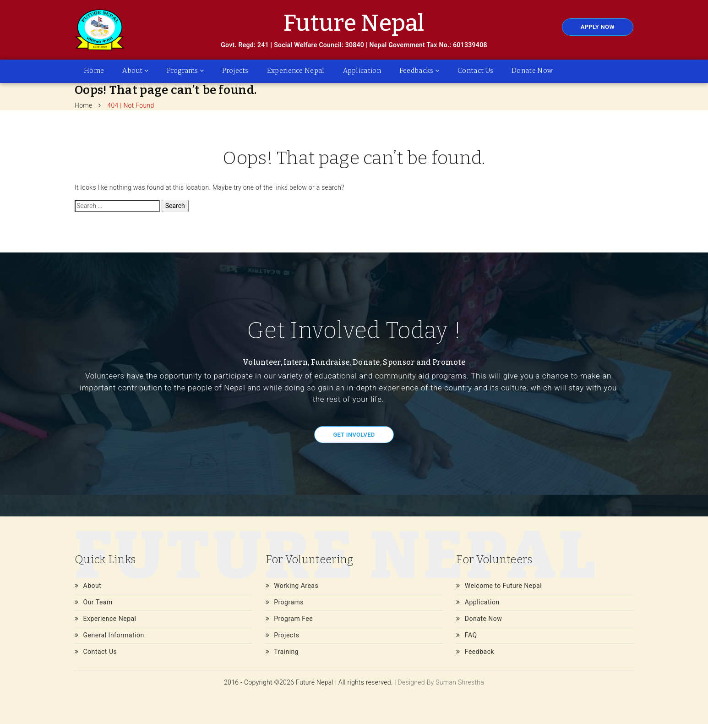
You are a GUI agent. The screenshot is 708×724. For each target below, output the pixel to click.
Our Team (94, 602)
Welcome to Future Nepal (499, 585)
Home (94, 71)
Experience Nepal (296, 71)
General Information (109, 635)
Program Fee (289, 618)
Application (362, 71)
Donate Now (532, 71)
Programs (285, 602)
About (88, 585)
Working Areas (292, 585)
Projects (235, 71)
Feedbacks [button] (419, 71)
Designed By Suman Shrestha (441, 682)
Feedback (475, 651)
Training (282, 651)
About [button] (135, 71)
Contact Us (475, 71)
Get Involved (354, 434)
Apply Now (598, 26)
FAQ (466, 635)
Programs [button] (185, 71)
